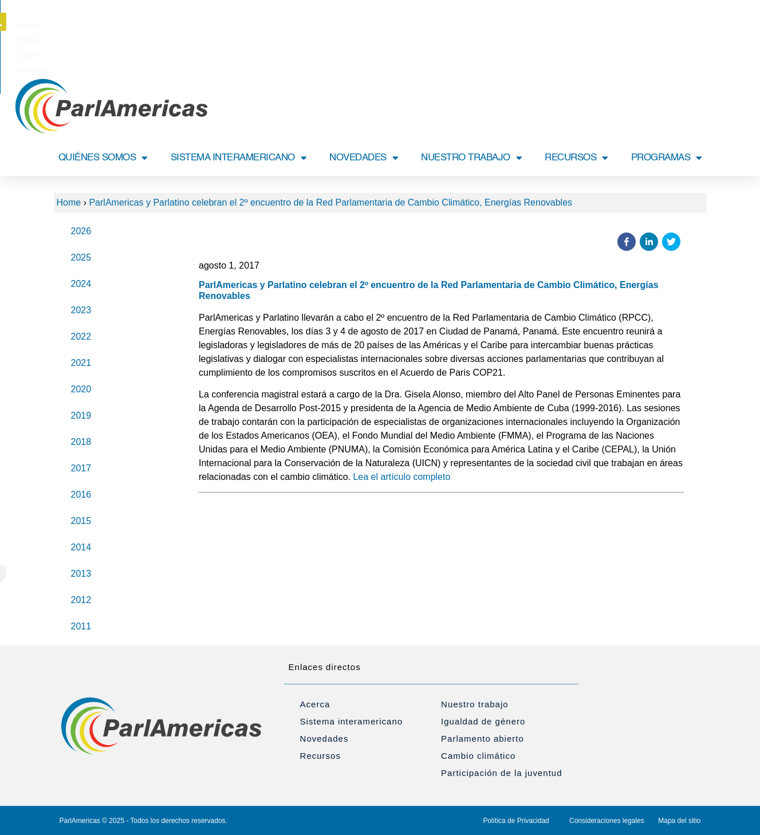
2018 (81, 442)
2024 (81, 284)
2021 (81, 363)
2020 (81, 389)
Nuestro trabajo (475, 704)
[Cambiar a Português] (440, 25)
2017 (81, 468)
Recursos (320, 756)
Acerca (315, 704)
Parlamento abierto (482, 738)
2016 (81, 494)
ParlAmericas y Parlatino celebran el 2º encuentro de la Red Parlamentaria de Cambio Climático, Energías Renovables (330, 202)
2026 (81, 231)
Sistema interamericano (351, 721)
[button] (708, 22)
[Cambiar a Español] (400, 25)
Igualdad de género (483, 721)
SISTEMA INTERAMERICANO (239, 157)
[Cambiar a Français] (363, 25)
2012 (81, 600)
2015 (81, 521)
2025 (81, 257)
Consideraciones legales (606, 821)
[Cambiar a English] (327, 25)
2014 (81, 547)
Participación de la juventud (501, 773)
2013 (81, 573)
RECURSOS (576, 157)
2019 (81, 415)
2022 (81, 336)
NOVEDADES (363, 157)
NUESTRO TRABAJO (471, 157)
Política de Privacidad (516, 821)
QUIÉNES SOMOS (103, 157)
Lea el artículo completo (401, 477)
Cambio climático (478, 756)
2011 (81, 626)
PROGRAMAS (666, 157)
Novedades (324, 738)
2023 (81, 310)
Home (69, 202)
